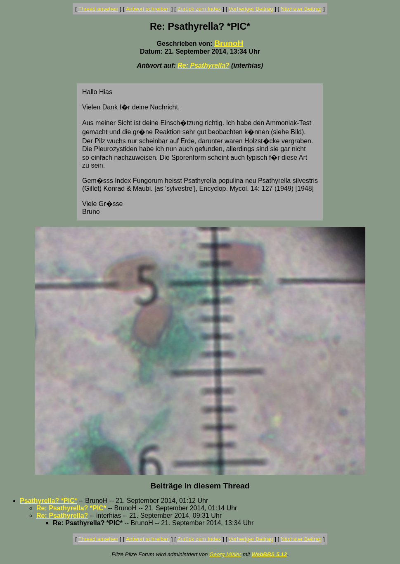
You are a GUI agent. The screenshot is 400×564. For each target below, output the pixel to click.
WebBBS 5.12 (269, 554)
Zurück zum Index (199, 9)
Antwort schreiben (147, 9)
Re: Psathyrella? (203, 65)
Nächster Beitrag (301, 9)
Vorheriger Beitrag (251, 9)
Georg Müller (225, 554)
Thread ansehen (98, 9)
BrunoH (228, 43)
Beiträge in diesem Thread (200, 485)
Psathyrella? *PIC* (48, 500)
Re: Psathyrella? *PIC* (71, 508)
